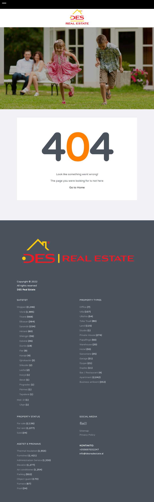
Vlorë (22, 311)
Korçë (22, 375)
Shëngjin (24, 336)
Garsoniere (85, 353)
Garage (84, 358)
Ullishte (84, 316)
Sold (19, 432)
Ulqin (22, 404)
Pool (19, 488)
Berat (22, 379)
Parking (21, 474)
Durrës (23, 345)
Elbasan (23, 321)
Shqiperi (21, 307)
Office (83, 307)
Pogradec (24, 384)
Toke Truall (85, 321)
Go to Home (77, 187)
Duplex (83, 368)
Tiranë (22, 316)
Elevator (21, 465)
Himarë (23, 331)
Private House (87, 335)
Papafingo (85, 339)
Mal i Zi (21, 399)
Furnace (21, 483)
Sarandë (24, 326)
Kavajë (23, 355)
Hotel (83, 349)
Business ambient (89, 382)
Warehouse (86, 344)
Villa (82, 311)
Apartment (86, 377)
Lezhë (22, 370)
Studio (83, 330)
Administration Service (29, 460)
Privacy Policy (87, 434)
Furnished (22, 455)
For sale (21, 423)
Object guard (24, 479)
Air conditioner (25, 469)
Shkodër (24, 365)
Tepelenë (24, 394)
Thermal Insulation (27, 450)
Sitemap (84, 430)
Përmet (23, 389)
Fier (21, 350)
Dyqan (83, 363)
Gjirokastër (25, 360)
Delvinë (23, 341)
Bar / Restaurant (89, 372)
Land (82, 325)
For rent (21, 428)
